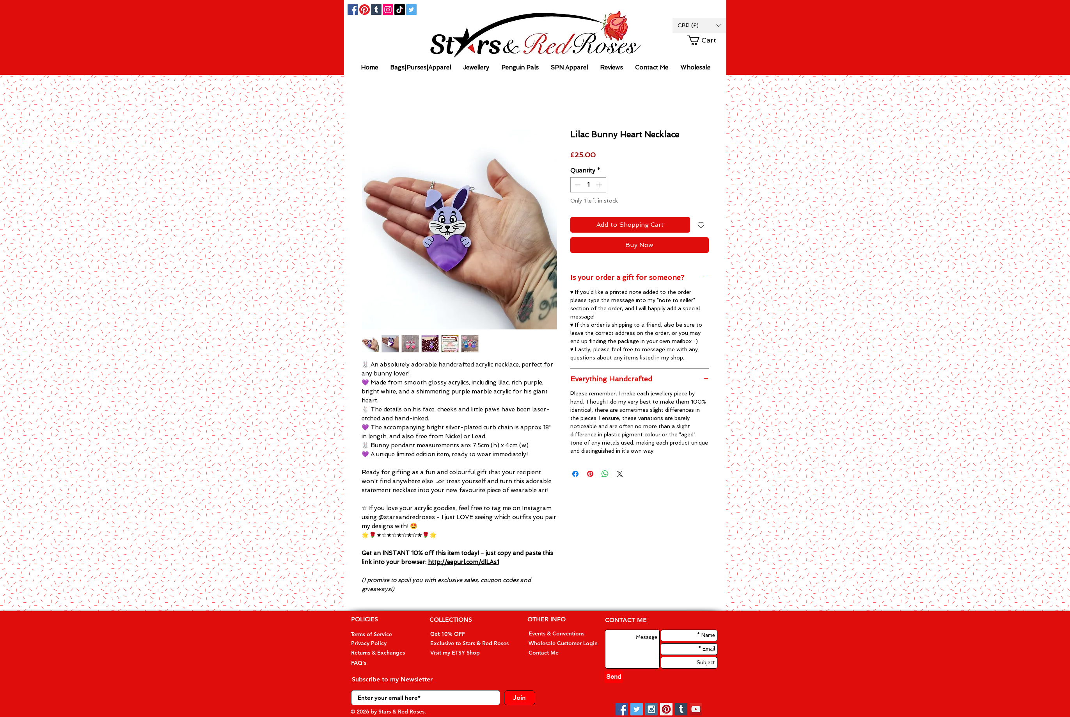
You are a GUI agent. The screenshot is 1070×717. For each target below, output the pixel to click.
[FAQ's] (379, 663)
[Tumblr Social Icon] (376, 9)
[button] (699, 25)
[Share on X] (620, 474)
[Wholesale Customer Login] (563, 643)
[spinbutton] (588, 185)
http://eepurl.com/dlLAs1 (463, 562)
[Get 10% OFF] (460, 634)
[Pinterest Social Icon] (666, 709)
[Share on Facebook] (575, 474)
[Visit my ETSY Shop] (460, 653)
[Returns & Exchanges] (379, 653)
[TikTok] (399, 9)
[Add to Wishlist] (701, 225)
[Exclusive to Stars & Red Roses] (469, 643)
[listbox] (699, 25)
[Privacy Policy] (379, 643)
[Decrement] (576, 185)
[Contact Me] (557, 653)
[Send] (613, 677)
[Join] (519, 697)
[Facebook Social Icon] (353, 9)
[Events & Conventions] (557, 634)
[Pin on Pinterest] (590, 474)
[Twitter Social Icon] (411, 9)
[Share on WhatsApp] (605, 474)
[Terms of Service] (379, 634)
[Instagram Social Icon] (651, 709)
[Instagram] (388, 9)
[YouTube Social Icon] (696, 709)
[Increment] (599, 185)
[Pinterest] (364, 9)
